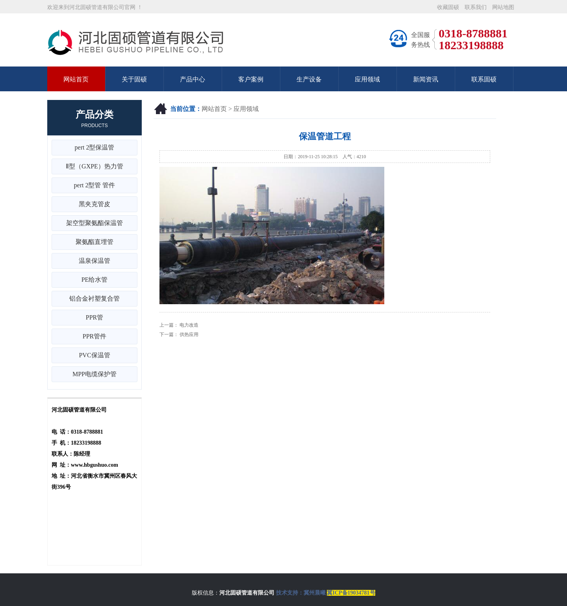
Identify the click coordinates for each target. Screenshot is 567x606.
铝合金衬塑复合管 (94, 298)
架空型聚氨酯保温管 (94, 223)
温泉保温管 (94, 260)
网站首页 (76, 79)
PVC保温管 (94, 355)
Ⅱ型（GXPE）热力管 (94, 166)
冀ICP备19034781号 (351, 593)
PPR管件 (94, 336)
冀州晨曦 (315, 593)
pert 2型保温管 (95, 147)
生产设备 (309, 79)
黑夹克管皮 (94, 204)
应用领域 (367, 79)
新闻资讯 (425, 79)
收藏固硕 (448, 7)
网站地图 (503, 7)
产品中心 (192, 79)
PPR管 (94, 317)
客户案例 (250, 79)
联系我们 (476, 7)
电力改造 (189, 325)
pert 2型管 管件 (94, 185)
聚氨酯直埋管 (94, 241)
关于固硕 (134, 79)
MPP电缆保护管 (94, 374)
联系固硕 (484, 79)
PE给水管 (95, 279)
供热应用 (189, 334)
